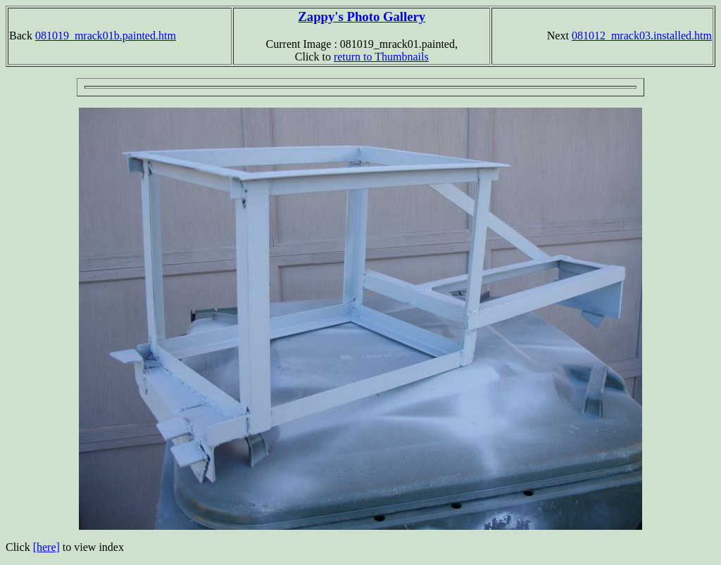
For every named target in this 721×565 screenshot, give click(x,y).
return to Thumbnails (381, 57)
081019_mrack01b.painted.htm (105, 36)
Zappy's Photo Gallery (361, 16)
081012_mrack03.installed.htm (642, 36)
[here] (46, 547)
